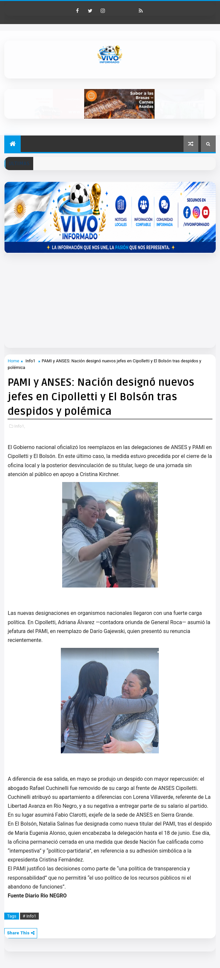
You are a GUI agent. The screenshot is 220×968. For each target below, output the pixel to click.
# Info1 (29, 916)
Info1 (31, 360)
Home (13, 360)
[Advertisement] (112, 300)
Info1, (19, 426)
